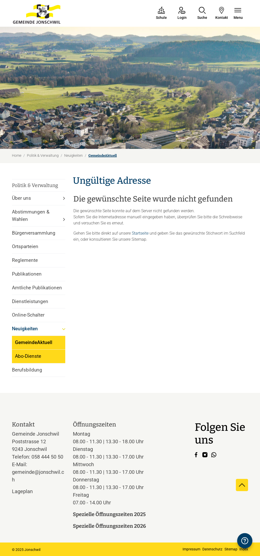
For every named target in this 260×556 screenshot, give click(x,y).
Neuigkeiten (25, 329)
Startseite (140, 233)
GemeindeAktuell (33, 344)
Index (243, 549)
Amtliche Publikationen (37, 288)
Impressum (191, 549)
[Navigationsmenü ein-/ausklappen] (238, 13)
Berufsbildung (27, 370)
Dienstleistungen (30, 301)
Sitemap (230, 549)
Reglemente (25, 260)
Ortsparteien (25, 246)
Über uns (21, 198)
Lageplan (27, 491)
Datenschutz (212, 549)
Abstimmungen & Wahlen (31, 215)
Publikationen (27, 274)
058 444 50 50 (47, 457)
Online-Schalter (28, 315)
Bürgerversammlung (33, 233)
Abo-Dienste (28, 356)
